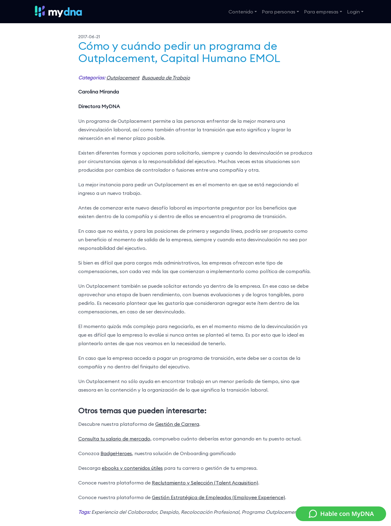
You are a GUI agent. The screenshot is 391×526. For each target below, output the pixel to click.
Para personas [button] (278, 12)
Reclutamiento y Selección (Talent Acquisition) (205, 483)
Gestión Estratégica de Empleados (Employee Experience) (218, 497)
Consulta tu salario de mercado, (115, 439)
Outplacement (122, 78)
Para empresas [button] (321, 12)
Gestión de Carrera (177, 424)
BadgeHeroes (116, 453)
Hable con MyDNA (341, 514)
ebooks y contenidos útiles (132, 468)
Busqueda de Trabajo (166, 78)
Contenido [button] (240, 12)
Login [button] (353, 12)
